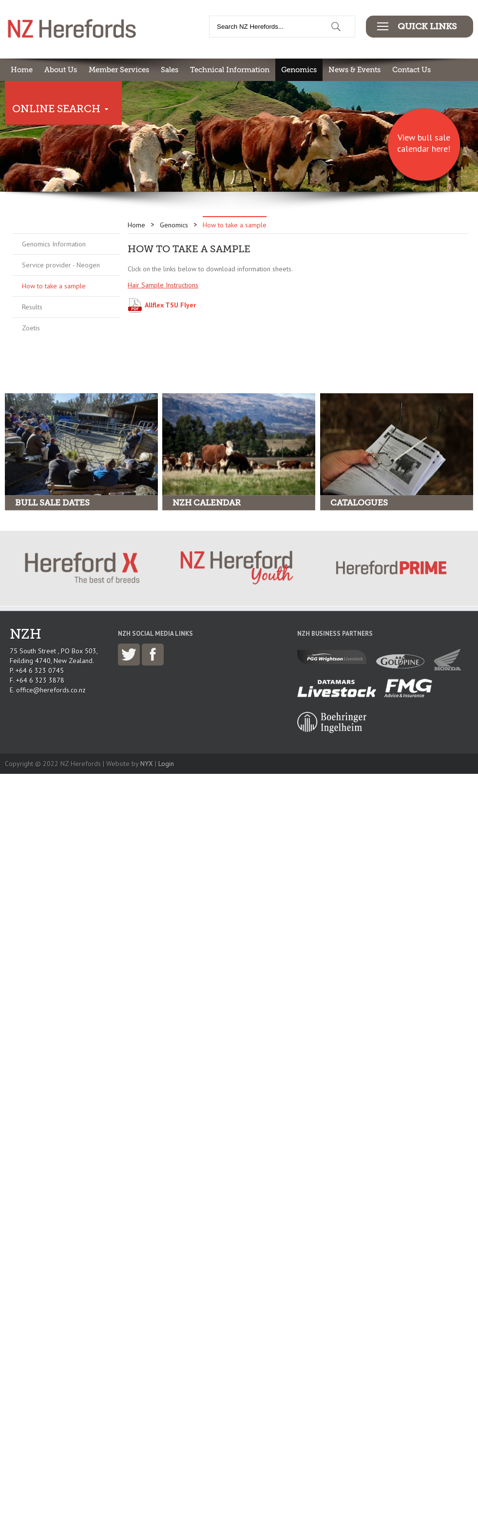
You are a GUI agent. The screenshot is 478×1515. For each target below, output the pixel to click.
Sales (169, 69)
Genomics (299, 69)
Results (32, 307)
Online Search (56, 109)
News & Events (354, 69)
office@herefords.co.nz (51, 690)
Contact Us (411, 69)
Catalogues (359, 502)
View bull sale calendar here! (423, 143)
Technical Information (229, 69)
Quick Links (427, 26)
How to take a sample (54, 286)
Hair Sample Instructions (163, 285)
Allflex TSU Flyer (170, 305)
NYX (146, 763)
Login (166, 763)
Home (22, 69)
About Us (60, 69)
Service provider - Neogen (61, 265)
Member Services (119, 69)
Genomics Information (54, 244)
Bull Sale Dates (52, 502)
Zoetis (31, 327)
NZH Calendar (206, 502)
